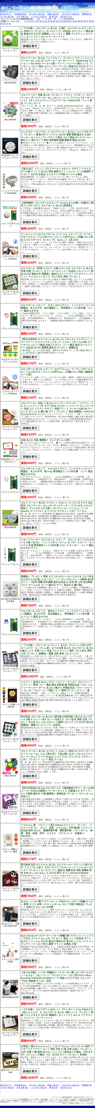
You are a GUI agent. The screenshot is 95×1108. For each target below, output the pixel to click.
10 (40, 21)
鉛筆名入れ (87, 14)
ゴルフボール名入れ (71, 14)
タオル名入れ (22, 16)
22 (73, 21)
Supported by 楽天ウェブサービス (82, 1097)
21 (71, 21)
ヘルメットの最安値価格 (41, 1100)
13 (49, 21)
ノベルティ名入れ (39, 16)
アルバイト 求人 (53, 1099)
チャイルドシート (16, 1102)
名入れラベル (66, 16)
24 (79, 21)
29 (93, 21)
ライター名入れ (7, 16)
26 (84, 21)
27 (87, 21)
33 (9, 24)
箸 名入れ (53, 16)
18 (62, 21)
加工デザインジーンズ (28, 1102)
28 (90, 21)
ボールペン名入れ (37, 14)
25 (82, 21)
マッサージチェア (85, 1102)
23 (76, 21)
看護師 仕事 (10, 1100)
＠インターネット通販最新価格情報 (83, 4)
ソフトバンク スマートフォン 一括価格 (12, 1099)
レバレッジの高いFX (86, 1103)
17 (60, 21)
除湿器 (77, 1103)
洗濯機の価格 (82, 1099)
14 (51, 21)
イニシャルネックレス (53, 1102)
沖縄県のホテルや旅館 (76, 1100)
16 (57, 21)
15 (54, 21)
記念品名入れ (20, 14)
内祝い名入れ (53, 14)
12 (46, 21)
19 (65, 21)
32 (7, 24)
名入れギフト (6, 14)
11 (43, 21)
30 (1, 24)
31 (4, 24)
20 (68, 21)
